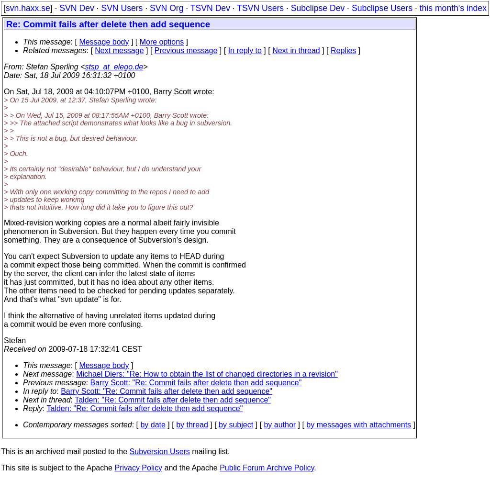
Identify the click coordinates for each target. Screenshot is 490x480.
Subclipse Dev (318, 8)
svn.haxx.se (28, 8)
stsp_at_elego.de (114, 67)
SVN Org (166, 8)
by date (152, 425)
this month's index (453, 8)
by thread (192, 425)
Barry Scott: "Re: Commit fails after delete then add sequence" (196, 383)
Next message (119, 50)
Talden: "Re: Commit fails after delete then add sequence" (173, 400)
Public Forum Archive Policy (267, 468)
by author (280, 425)
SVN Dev (76, 8)
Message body (104, 42)
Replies (343, 50)
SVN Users (122, 8)
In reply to (245, 50)
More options (162, 42)
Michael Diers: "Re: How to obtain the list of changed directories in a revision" (207, 374)
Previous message (186, 50)
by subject (236, 425)
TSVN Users (260, 8)
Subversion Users (160, 451)
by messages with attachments (358, 425)
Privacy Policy (138, 468)
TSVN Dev (210, 8)
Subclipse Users (382, 8)
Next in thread (296, 50)
